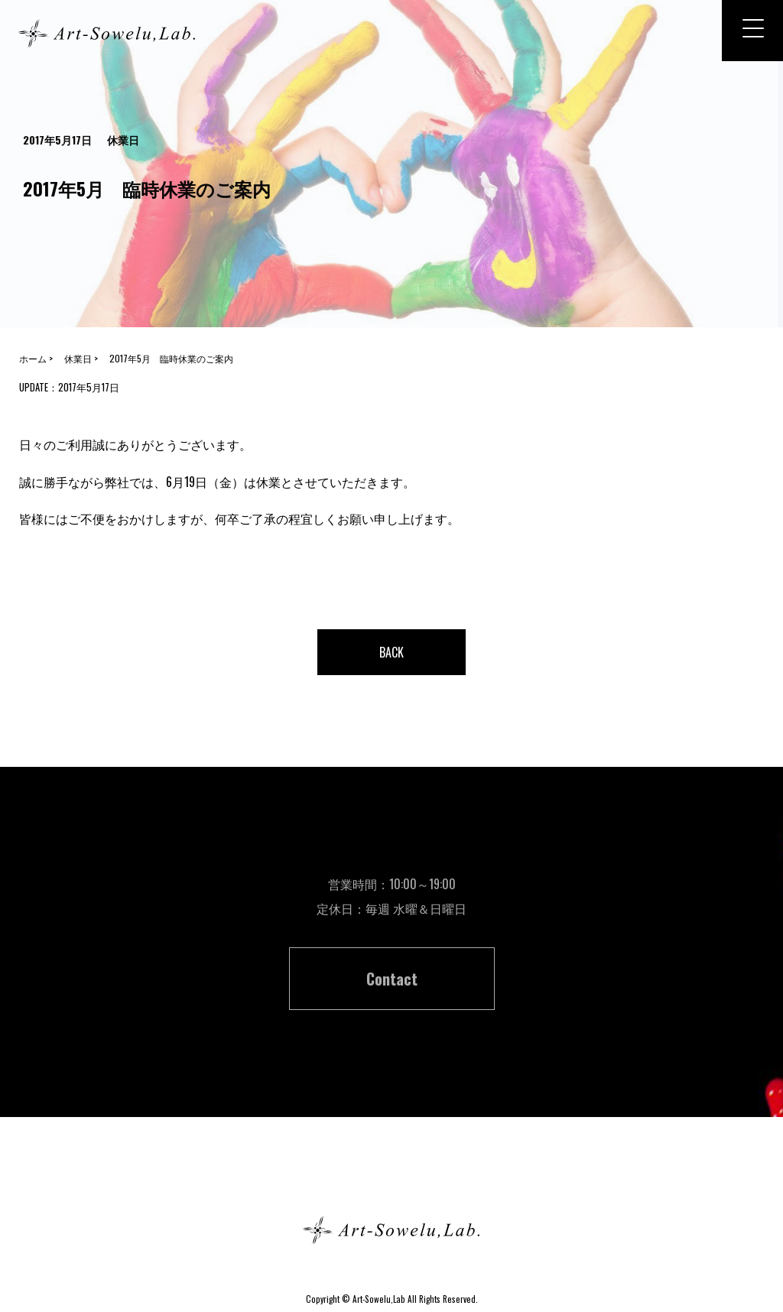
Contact (391, 978)
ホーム (391, 1175)
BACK (391, 652)
